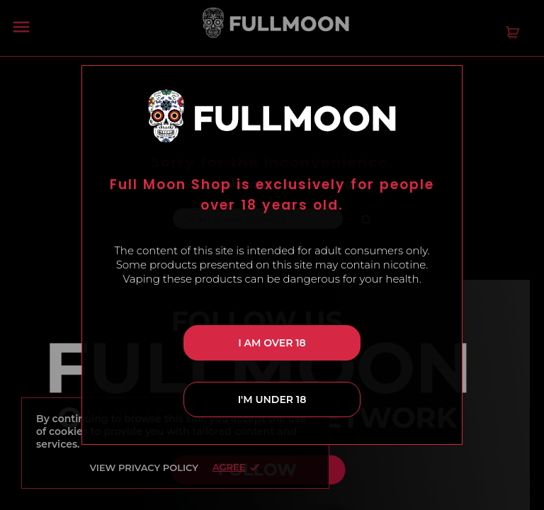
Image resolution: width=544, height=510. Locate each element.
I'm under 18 (272, 399)
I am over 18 (271, 342)
